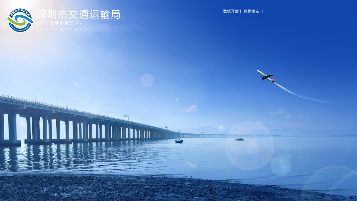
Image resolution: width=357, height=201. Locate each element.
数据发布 (251, 11)
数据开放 (231, 11)
